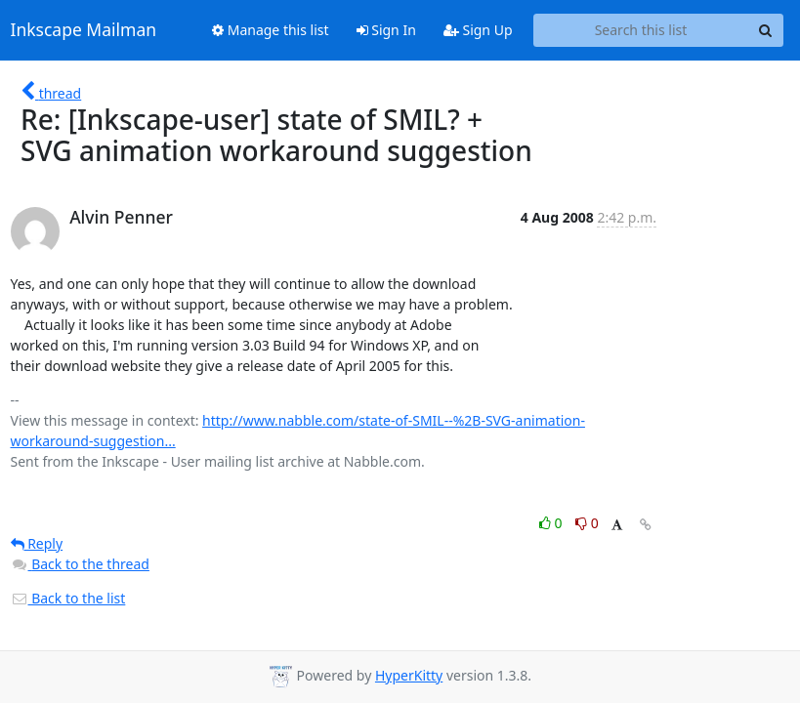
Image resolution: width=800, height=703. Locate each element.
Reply (37, 543)
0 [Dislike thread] (587, 523)
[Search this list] (641, 30)
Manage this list (270, 30)
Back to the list (68, 598)
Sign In (386, 30)
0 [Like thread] (552, 523)
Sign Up (478, 30)
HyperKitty (408, 675)
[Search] (765, 30)
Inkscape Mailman (84, 30)
